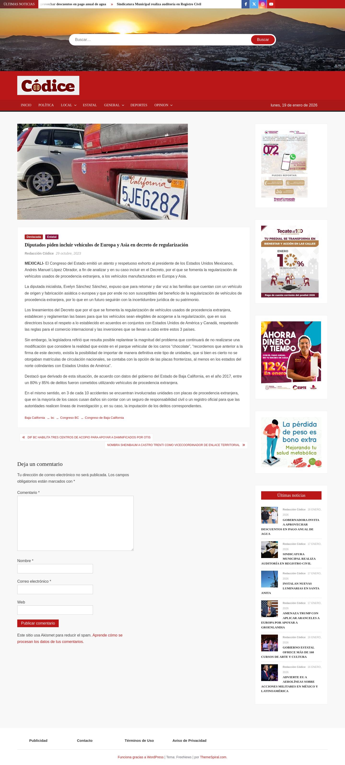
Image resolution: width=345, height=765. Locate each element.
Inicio (26, 105)
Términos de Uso (139, 740)
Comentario (28, 493)
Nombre (25, 561)
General (112, 105)
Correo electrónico (34, 581)
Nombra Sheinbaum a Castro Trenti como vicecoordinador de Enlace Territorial (173, 445)
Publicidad (38, 740)
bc (52, 417)
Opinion (161, 105)
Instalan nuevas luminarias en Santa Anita (290, 588)
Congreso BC (69, 417)
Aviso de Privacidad (189, 740)
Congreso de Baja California (104, 417)
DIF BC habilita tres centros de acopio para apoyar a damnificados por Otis (89, 437)
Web (21, 602)
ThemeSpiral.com (213, 757)
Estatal (90, 105)
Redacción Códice (39, 253)
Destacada (34, 237)
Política (46, 105)
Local (66, 105)
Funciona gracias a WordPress (140, 757)
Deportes (139, 105)
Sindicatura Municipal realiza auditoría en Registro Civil (159, 4)
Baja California (35, 417)
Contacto (84, 740)
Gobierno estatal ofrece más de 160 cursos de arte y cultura (287, 652)
